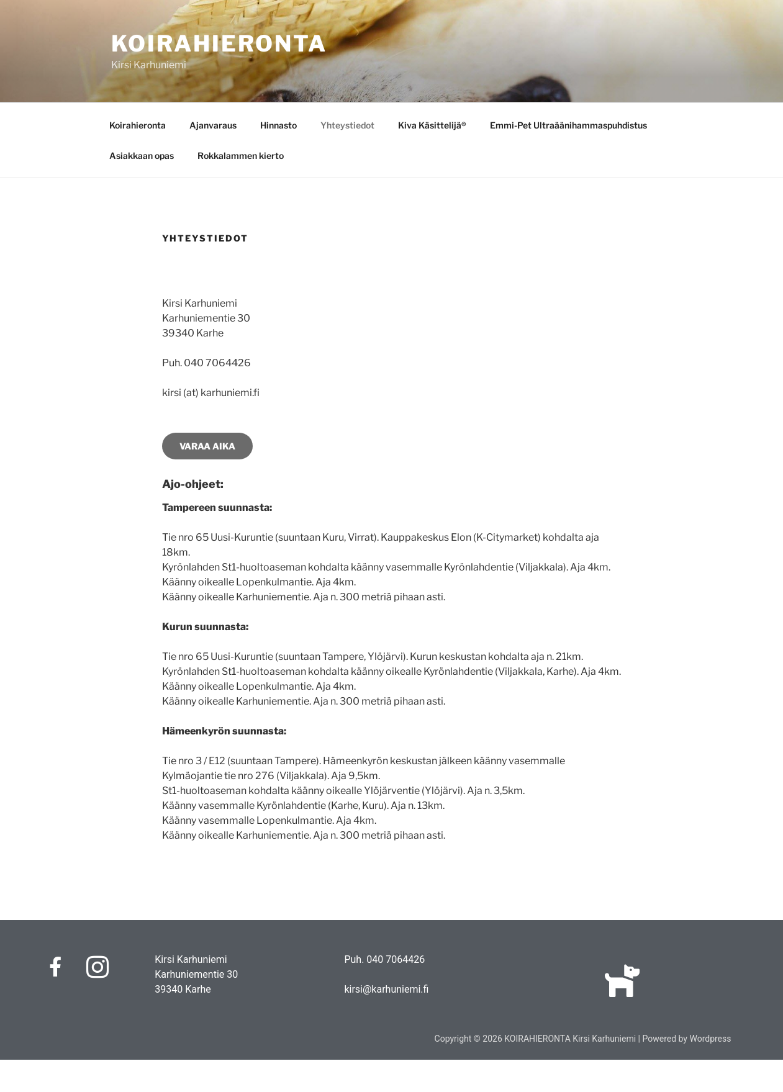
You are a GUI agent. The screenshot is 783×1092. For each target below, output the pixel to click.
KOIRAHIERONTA (219, 43)
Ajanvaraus (213, 125)
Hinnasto (278, 125)
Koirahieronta (137, 125)
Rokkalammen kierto (240, 155)
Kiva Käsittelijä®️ (432, 125)
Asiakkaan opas (141, 155)
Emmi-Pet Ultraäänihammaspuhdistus (568, 125)
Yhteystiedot (347, 125)
